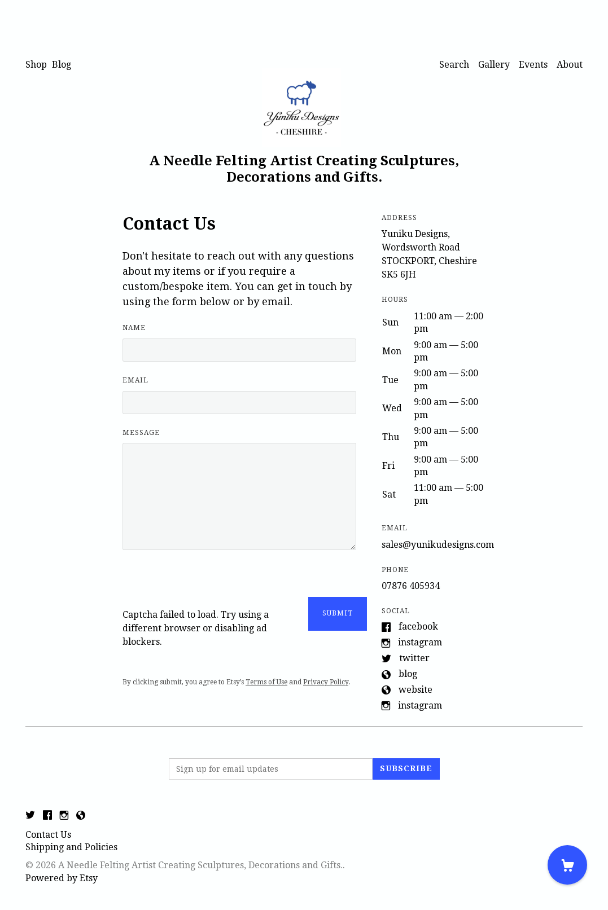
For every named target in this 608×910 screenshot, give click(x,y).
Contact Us (48, 834)
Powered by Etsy (61, 878)
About (570, 64)
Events (533, 64)
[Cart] (567, 865)
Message (141, 433)
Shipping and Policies (71, 847)
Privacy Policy (325, 682)
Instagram (420, 642)
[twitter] (30, 816)
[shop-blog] (80, 816)
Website (415, 689)
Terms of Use (266, 682)
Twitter (414, 658)
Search (454, 64)
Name (134, 328)
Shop (36, 64)
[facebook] (47, 816)
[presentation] (208, 586)
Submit (337, 613)
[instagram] (64, 816)
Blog (61, 64)
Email (135, 380)
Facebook (418, 626)
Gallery (494, 64)
